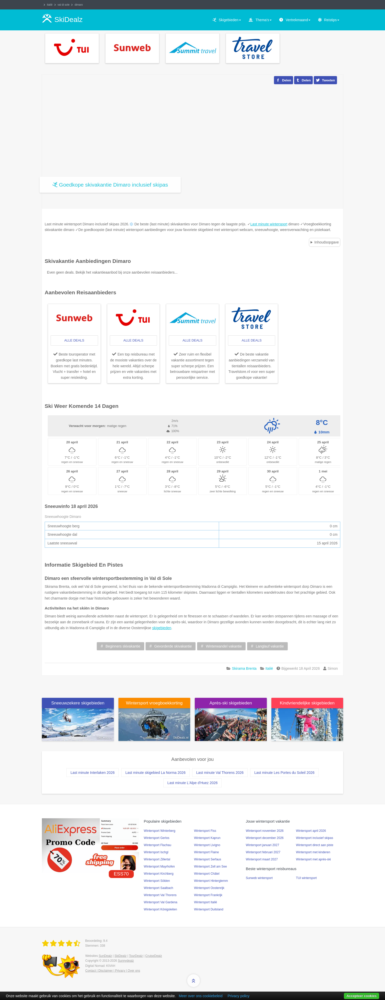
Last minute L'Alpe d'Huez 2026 (192, 783)
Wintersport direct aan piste (314, 845)
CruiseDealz (153, 956)
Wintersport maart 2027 (262, 859)
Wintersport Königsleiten (160, 909)
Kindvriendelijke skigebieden (307, 703)
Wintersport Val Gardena (160, 902)
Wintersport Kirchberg (158, 873)
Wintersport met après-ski (313, 859)
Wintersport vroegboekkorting (154, 703)
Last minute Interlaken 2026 (92, 773)
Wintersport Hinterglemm (211, 881)
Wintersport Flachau (157, 845)
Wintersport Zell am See (210, 866)
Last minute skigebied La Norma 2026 (155, 773)
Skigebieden (230, 20)
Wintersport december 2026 (265, 838)
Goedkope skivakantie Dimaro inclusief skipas (113, 185)
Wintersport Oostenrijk (209, 888)
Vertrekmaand (298, 20)
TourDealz (136, 956)
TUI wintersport (306, 878)
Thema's (264, 20)
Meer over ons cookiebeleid (200, 996)
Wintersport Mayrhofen (159, 866)
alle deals (74, 340)
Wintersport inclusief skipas (314, 838)
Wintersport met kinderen (313, 852)
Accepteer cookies (361, 996)
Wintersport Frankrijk (208, 895)
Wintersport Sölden (157, 881)
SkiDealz (120, 956)
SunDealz (105, 956)
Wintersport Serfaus (207, 859)
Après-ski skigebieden (231, 703)
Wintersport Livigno (207, 845)
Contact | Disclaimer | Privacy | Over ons (112, 970)
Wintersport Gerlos (156, 838)
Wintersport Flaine (206, 852)
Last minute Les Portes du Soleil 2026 (284, 773)
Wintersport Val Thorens (160, 895)
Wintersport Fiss (205, 831)
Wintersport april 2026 (311, 831)
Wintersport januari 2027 (262, 845)
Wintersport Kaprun (207, 838)
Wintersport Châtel (206, 873)
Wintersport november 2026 (265, 831)
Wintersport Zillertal (157, 859)
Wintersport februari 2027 (263, 852)
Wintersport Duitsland (208, 909)
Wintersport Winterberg (159, 831)
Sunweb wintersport (259, 878)
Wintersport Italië (205, 902)
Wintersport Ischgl (156, 852)
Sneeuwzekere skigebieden (77, 703)
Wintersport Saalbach (158, 888)
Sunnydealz (126, 960)
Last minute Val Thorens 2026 (220, 773)
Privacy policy (238, 996)
